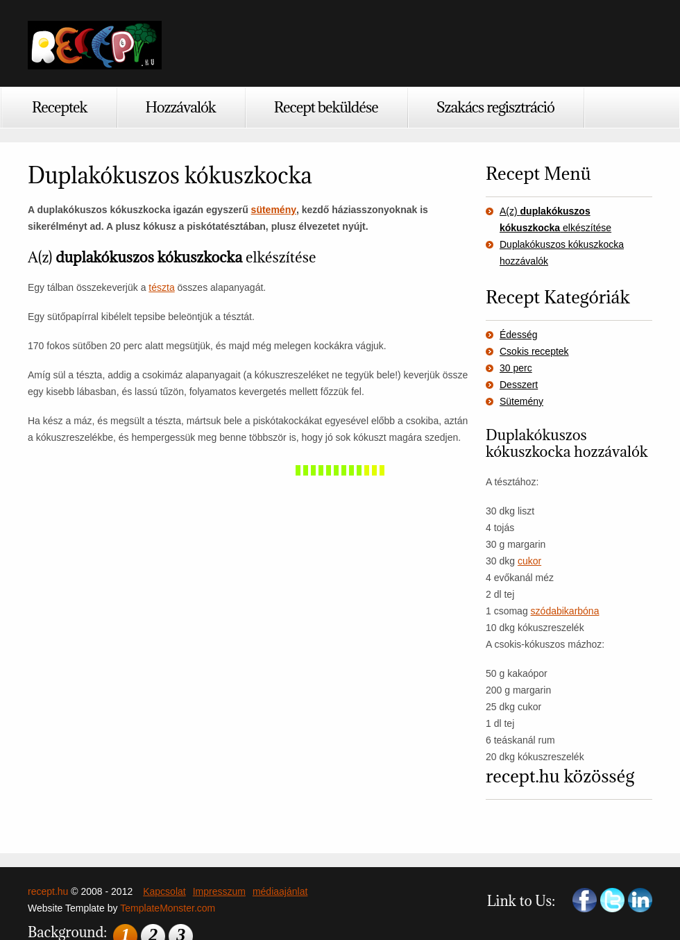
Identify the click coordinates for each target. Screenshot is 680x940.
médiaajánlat (280, 891)
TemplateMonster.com (167, 908)
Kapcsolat (164, 891)
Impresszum (219, 891)
